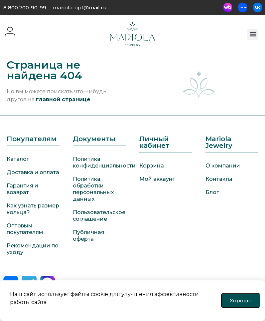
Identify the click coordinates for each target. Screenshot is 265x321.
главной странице (63, 99)
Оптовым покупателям (25, 228)
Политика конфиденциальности (99, 162)
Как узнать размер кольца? (33, 208)
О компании (222, 165)
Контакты (218, 179)
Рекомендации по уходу (33, 248)
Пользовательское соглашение (99, 215)
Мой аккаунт (157, 179)
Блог (212, 192)
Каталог (18, 159)
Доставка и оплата (33, 172)
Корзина (151, 165)
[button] (252, 34)
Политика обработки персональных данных (93, 189)
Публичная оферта (88, 235)
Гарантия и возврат (22, 188)
